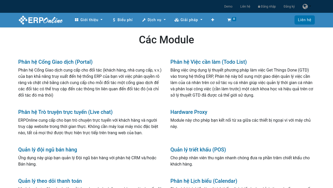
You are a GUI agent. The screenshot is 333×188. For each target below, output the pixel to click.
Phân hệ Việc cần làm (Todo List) (208, 62)
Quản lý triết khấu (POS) (198, 149)
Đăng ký (289, 6)
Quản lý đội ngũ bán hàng (47, 149)
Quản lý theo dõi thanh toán (50, 181)
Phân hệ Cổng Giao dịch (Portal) (55, 62)
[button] (213, 20)
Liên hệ (245, 6)
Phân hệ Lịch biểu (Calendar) (203, 181)
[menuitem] (88, 20)
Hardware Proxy (188, 112)
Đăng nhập (267, 6)
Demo (228, 6)
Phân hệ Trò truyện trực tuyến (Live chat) (65, 112)
